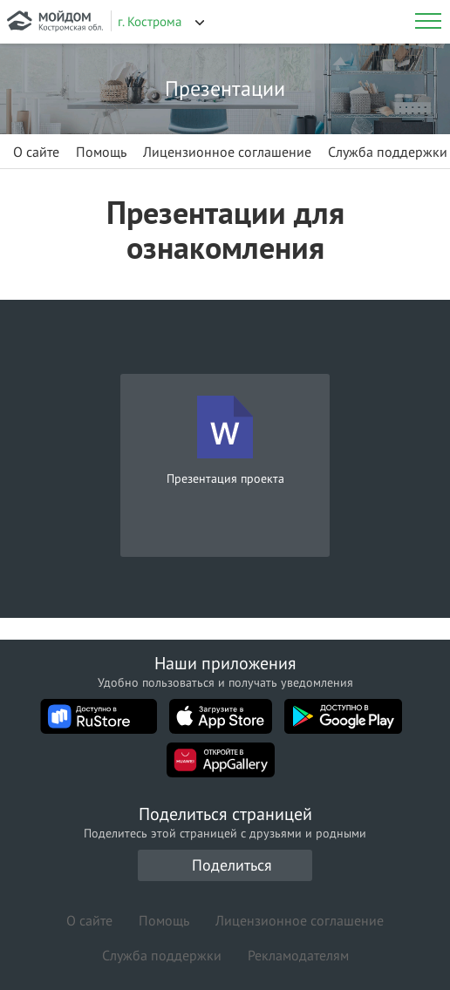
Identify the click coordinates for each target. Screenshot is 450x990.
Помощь (101, 151)
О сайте (36, 151)
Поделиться (232, 865)
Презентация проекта (225, 478)
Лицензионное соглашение (227, 151)
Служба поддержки (387, 151)
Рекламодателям (298, 955)
